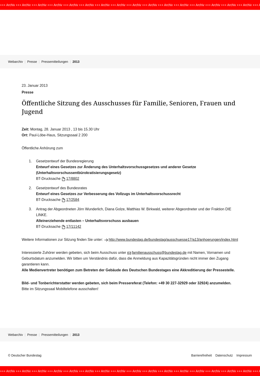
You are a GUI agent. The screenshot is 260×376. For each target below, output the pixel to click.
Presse (32, 61)
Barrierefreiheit (201, 355)
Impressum (244, 355)
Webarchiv (15, 61)
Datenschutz (224, 355)
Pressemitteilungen (54, 61)
